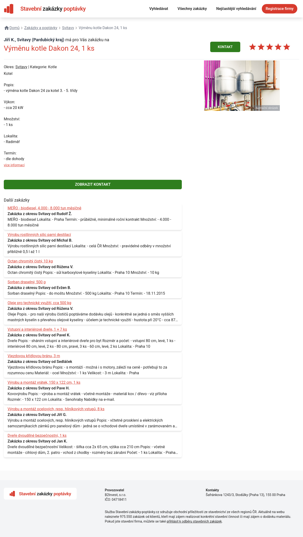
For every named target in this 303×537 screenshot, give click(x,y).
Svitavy (21, 67)
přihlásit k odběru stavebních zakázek (194, 521)
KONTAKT (225, 47)
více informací (14, 165)
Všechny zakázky (192, 8)
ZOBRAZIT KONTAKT (93, 184)
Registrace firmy (280, 8)
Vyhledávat (158, 8)
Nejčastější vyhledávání (236, 8)
